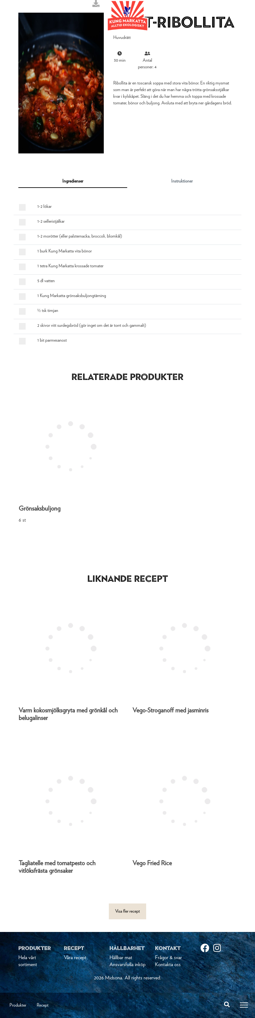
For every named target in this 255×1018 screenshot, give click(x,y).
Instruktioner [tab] (182, 181)
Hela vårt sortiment (27, 961)
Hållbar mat (120, 957)
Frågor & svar (168, 957)
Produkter (17, 1005)
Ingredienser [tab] (72, 181)
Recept (42, 1005)
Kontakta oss (168, 964)
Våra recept (75, 957)
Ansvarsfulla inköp (127, 964)
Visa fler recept (127, 911)
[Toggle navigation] (244, 1005)
